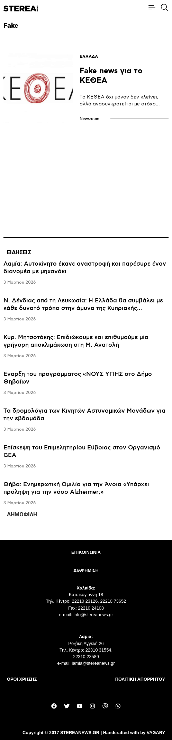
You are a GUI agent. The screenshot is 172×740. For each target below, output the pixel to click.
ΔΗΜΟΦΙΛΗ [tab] (22, 514)
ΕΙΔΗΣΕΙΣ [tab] (19, 252)
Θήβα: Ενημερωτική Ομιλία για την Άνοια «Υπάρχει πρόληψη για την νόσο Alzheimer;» (76, 488)
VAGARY (156, 732)
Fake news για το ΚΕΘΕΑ (111, 76)
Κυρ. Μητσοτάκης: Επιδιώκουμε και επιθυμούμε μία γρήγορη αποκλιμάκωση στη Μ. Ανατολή (75, 341)
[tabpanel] (86, 383)
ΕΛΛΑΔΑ (89, 56)
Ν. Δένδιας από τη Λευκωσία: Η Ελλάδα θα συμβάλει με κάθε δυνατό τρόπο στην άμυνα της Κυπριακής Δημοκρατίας (83, 308)
